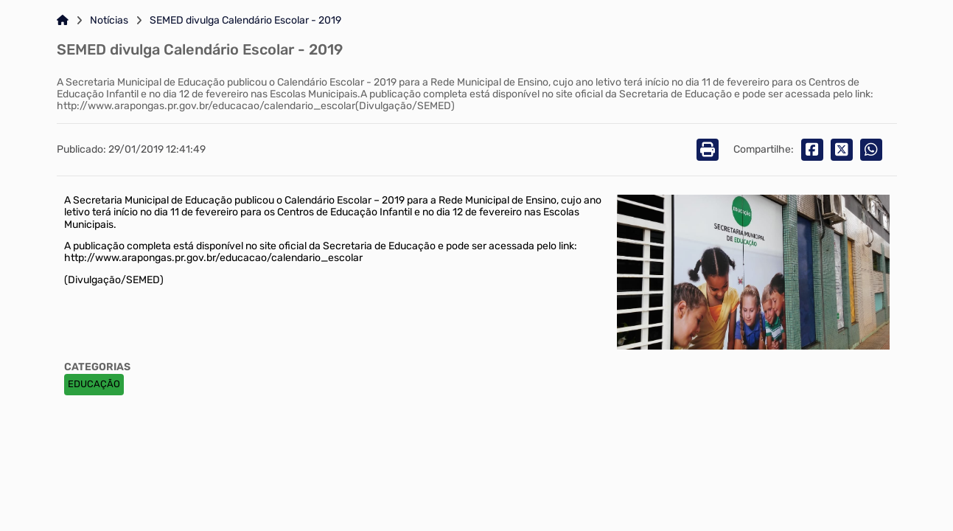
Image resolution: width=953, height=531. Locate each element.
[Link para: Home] (63, 21)
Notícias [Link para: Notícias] (109, 21)
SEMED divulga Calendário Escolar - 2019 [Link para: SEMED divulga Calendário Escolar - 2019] (245, 21)
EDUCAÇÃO (94, 383)
